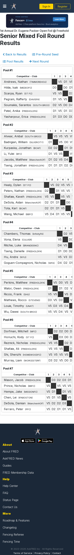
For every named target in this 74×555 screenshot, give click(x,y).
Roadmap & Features (16, 520)
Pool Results (13, 61)
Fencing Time (11, 541)
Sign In (46, 6)
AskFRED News (13, 458)
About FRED (11, 451)
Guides (7, 465)
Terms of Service (22, 553)
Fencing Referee (13, 534)
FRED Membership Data (18, 472)
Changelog (10, 527)
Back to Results (14, 54)
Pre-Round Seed (45, 54)
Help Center (10, 486)
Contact (56, 553)
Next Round (39, 61)
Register (62, 6)
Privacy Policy (42, 553)
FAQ (5, 493)
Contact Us (10, 507)
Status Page (10, 500)
